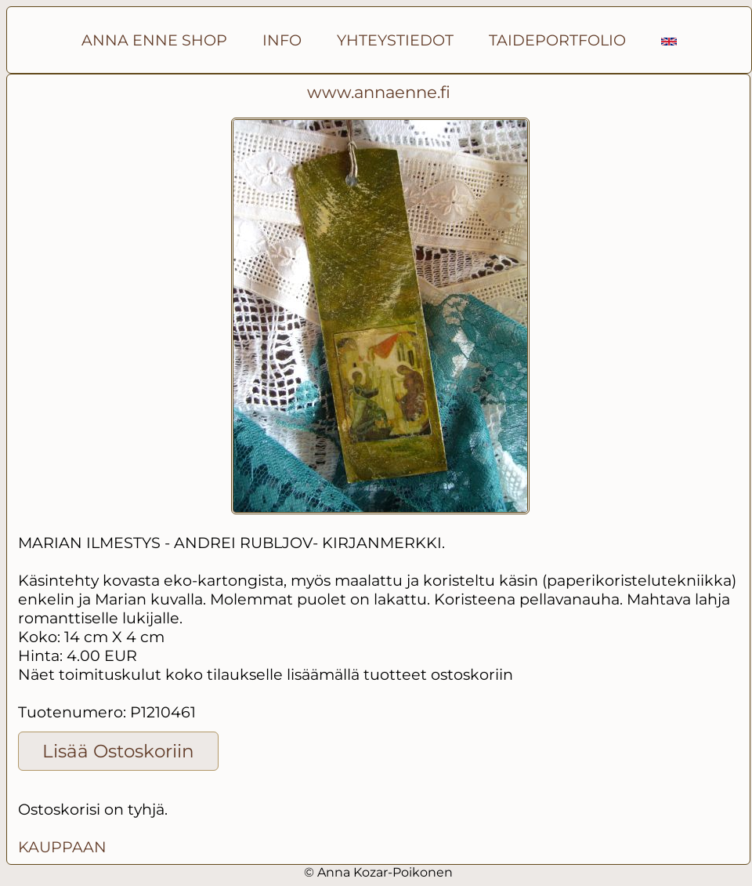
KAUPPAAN (62, 846)
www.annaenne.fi (378, 92)
